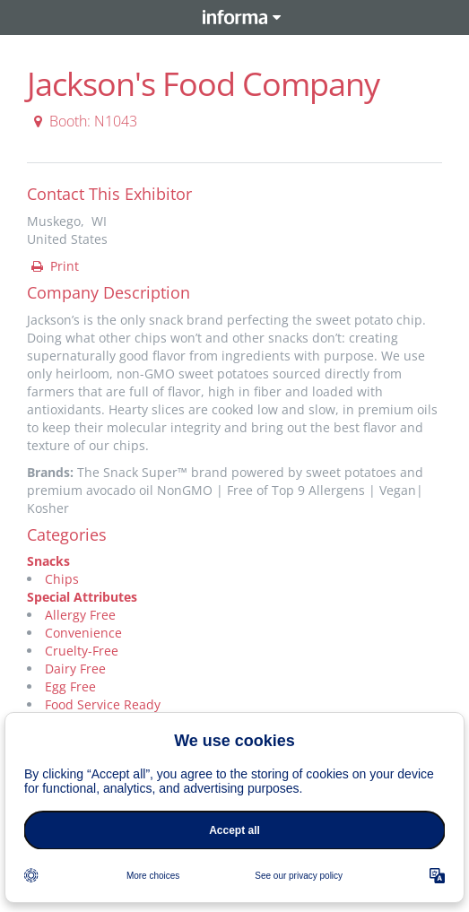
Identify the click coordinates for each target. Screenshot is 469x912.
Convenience (83, 632)
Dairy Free (75, 668)
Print (54, 265)
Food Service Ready (103, 704)
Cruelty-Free (81, 650)
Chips (62, 578)
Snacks (48, 560)
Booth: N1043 (83, 121)
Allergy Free (80, 614)
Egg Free (70, 686)
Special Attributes (82, 596)
